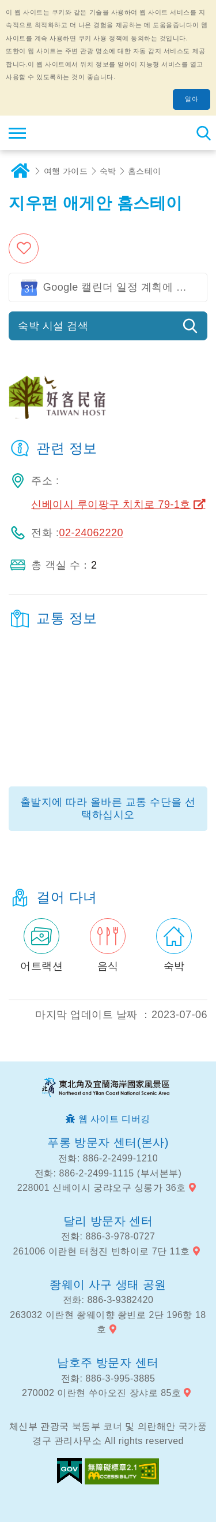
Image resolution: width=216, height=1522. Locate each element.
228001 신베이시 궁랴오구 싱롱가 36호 (101, 1188)
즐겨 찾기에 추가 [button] (25, 248)
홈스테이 (144, 171)
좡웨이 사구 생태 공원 (108, 1284)
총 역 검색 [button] (203, 133)
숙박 (108, 171)
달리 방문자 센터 (108, 1221)
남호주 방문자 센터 (107, 1362)
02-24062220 (91, 533)
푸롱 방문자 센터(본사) (108, 1142)
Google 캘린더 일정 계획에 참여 (120, 287)
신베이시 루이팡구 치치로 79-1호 (111, 504)
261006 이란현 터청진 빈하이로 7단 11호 (101, 1251)
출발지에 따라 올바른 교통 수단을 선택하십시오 (108, 808)
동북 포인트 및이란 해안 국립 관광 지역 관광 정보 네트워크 (79, 133)
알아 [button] (191, 98)
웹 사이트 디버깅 (114, 1119)
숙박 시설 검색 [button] (53, 326)
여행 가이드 (66, 171)
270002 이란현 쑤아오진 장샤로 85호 (101, 1393)
